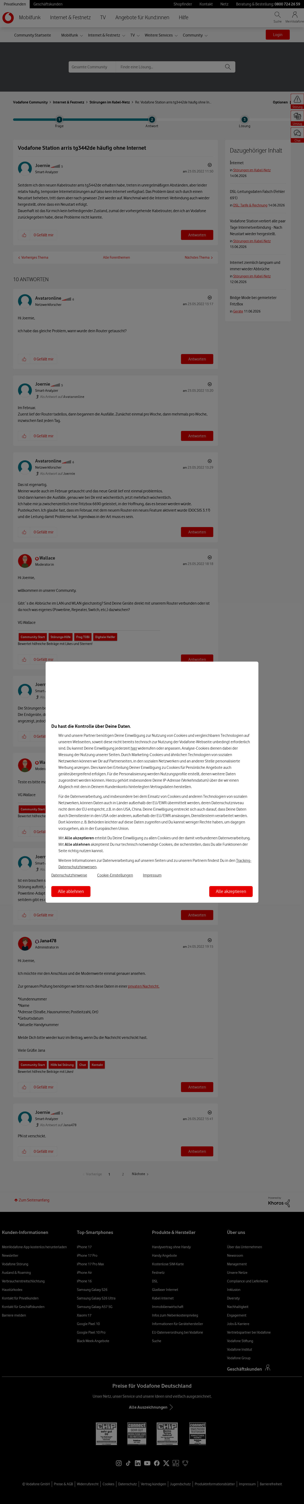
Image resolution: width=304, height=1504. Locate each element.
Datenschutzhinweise (69, 875)
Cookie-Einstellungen (115, 875)
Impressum (152, 875)
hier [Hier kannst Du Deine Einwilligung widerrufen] (134, 748)
